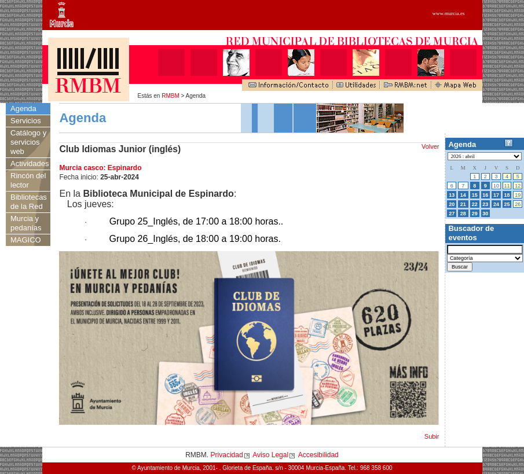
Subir (431, 436)
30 (485, 213)
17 (496, 195)
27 (452, 213)
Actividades (29, 163)
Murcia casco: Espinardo (100, 168)
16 (485, 195)
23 (485, 204)
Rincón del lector (28, 180)
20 (452, 204)
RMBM (170, 96)
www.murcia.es (449, 13)
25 (507, 204)
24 (496, 204)
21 (463, 204)
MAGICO (25, 240)
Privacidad (227, 455)
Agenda (23, 108)
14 (463, 195)
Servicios (25, 120)
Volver (430, 146)
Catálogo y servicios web (28, 142)
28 (463, 213)
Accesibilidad (318, 455)
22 (475, 204)
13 (452, 195)
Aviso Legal (270, 455)
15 (475, 195)
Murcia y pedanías (26, 223)
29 (475, 213)
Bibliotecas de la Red (28, 202)
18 (507, 195)
